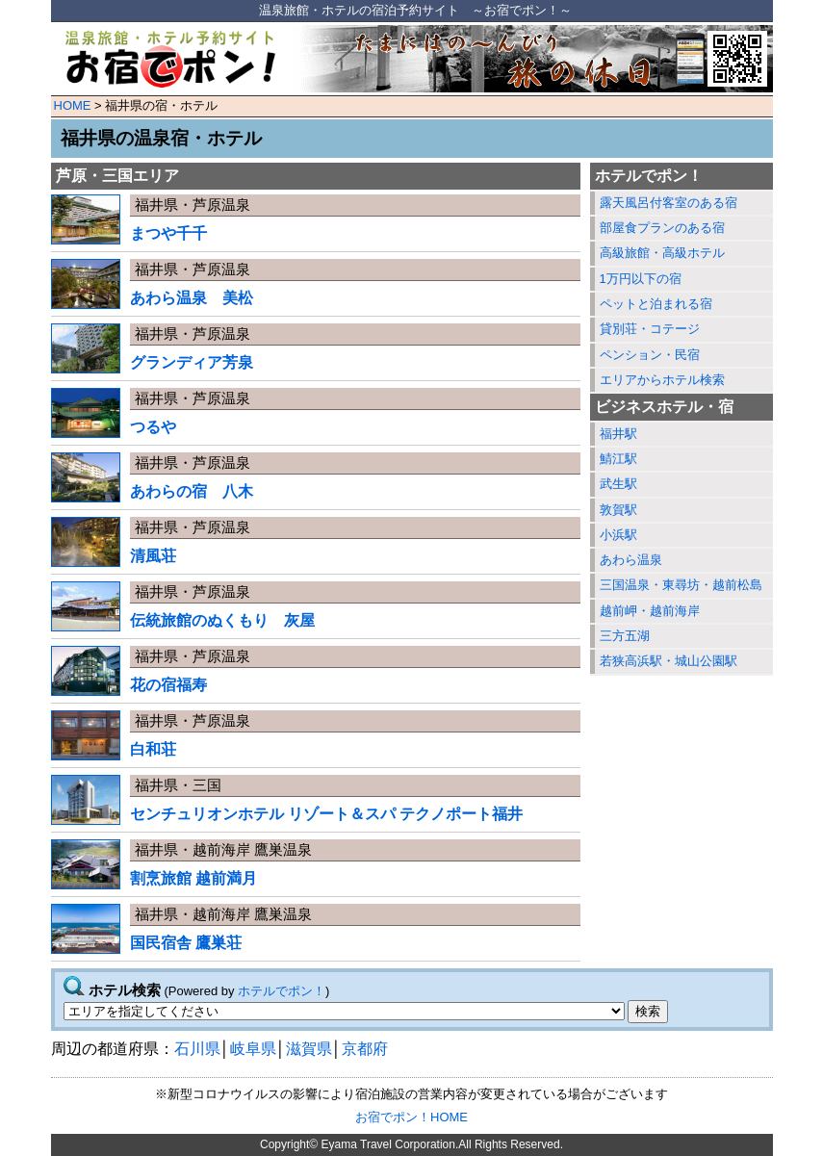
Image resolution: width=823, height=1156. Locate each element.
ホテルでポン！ (281, 991)
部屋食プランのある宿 (662, 227)
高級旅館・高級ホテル (662, 252)
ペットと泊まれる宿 (656, 303)
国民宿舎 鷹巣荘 (186, 943)
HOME (72, 105)
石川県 (197, 1048)
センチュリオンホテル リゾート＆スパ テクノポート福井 (327, 814)
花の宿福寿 (168, 685)
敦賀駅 (618, 509)
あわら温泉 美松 (191, 298)
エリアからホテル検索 (662, 379)
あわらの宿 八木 (191, 491)
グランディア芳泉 (191, 362)
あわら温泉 (631, 559)
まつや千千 (168, 233)
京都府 (365, 1048)
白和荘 (153, 749)
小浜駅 (618, 534)
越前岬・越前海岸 (650, 611)
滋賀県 (309, 1048)
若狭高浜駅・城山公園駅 (668, 661)
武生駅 (618, 483)
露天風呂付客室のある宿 (668, 202)
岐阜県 (253, 1048)
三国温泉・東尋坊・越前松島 (681, 585)
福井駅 (618, 433)
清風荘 (153, 556)
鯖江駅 (618, 458)
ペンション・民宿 (650, 354)
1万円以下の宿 (641, 278)
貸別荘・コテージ (650, 328)
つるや (153, 427)
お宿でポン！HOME (411, 1117)
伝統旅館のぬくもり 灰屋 (222, 620)
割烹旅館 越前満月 (193, 878)
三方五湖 (625, 636)
